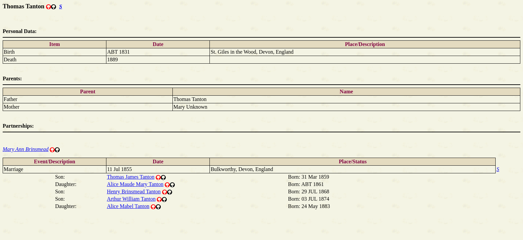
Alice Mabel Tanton (128, 206)
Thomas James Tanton (130, 177)
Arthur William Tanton (131, 199)
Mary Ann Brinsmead (25, 149)
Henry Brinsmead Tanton (133, 191)
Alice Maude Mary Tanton (135, 184)
